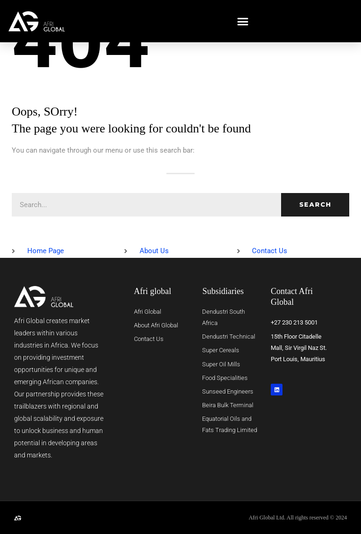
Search (315, 204)
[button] (243, 21)
